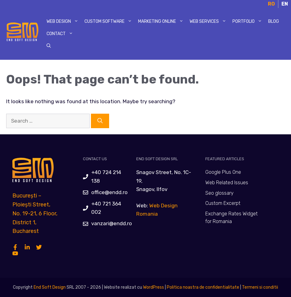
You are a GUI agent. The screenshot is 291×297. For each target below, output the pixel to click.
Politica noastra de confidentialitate (202, 287)
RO (271, 4)
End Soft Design (50, 287)
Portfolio (248, 21)
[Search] (100, 121)
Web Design (64, 21)
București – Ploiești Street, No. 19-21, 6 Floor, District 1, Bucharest (34, 213)
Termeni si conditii (260, 287)
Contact (61, 34)
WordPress (153, 287)
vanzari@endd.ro (111, 223)
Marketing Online (162, 21)
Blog (273, 21)
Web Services (209, 21)
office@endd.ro (109, 192)
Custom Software (109, 21)
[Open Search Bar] (48, 46)
